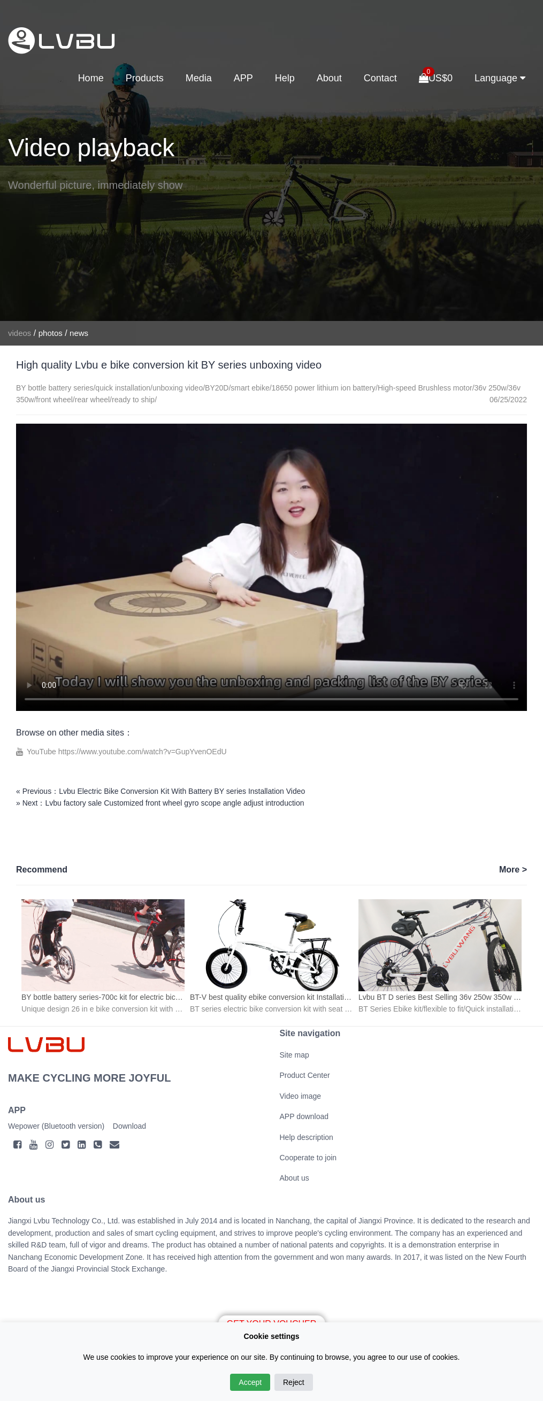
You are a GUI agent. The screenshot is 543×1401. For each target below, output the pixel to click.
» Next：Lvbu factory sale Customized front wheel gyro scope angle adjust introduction (160, 803)
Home (91, 78)
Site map (294, 1055)
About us (294, 1178)
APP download (304, 1116)
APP (243, 78)
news (79, 333)
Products (145, 78)
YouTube (42, 751)
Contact (380, 78)
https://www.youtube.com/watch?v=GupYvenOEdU (142, 751)
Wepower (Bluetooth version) (56, 1126)
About (329, 78)
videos (19, 333)
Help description (306, 1137)
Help (285, 78)
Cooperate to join (308, 1157)
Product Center (305, 1075)
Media (199, 78)
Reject (293, 1382)
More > (513, 869)
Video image (301, 1096)
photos (51, 333)
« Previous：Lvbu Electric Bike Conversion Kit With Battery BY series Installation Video (160, 791)
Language (500, 78)
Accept (250, 1382)
